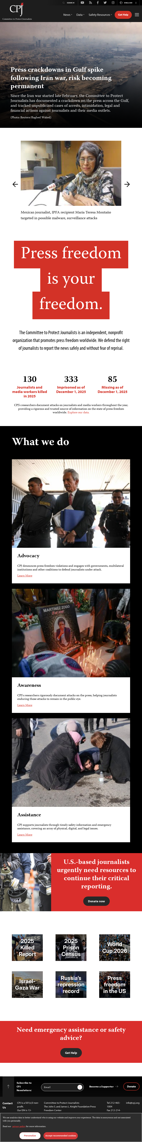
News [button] (66, 15)
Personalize (30, 1135)
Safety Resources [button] (99, 15)
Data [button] (79, 15)
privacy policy (18, 1126)
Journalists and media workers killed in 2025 (29, 386)
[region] (71, 1127)
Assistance (29, 815)
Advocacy (28, 556)
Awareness (29, 686)
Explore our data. (78, 412)
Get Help (123, 14)
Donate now (96, 901)
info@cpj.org (132, 1102)
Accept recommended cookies (60, 1135)
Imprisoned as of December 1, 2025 (71, 384)
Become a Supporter (101, 1086)
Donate (131, 1086)
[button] (135, 2)
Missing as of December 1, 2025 (112, 384)
